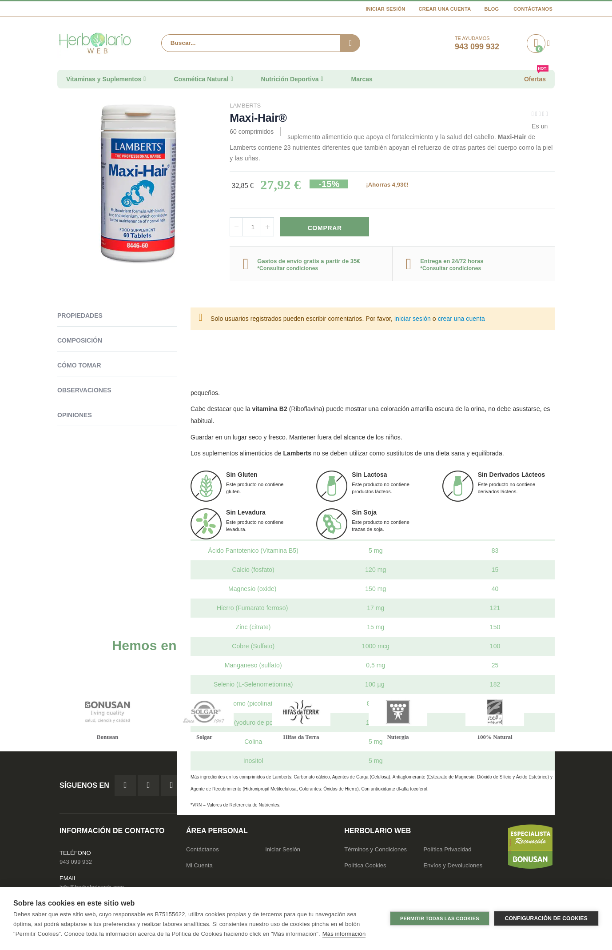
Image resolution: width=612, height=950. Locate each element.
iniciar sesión (412, 319)
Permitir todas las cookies (439, 918)
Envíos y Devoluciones (452, 867)
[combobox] (260, 43)
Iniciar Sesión (385, 9)
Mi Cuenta (199, 867)
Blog (491, 9)
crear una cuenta (461, 319)
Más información (344, 933)
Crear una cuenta (445, 9)
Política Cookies (365, 867)
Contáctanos (532, 9)
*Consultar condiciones (287, 269)
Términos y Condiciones (375, 851)
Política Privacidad (447, 851)
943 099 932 (76, 864)
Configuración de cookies (546, 918)
